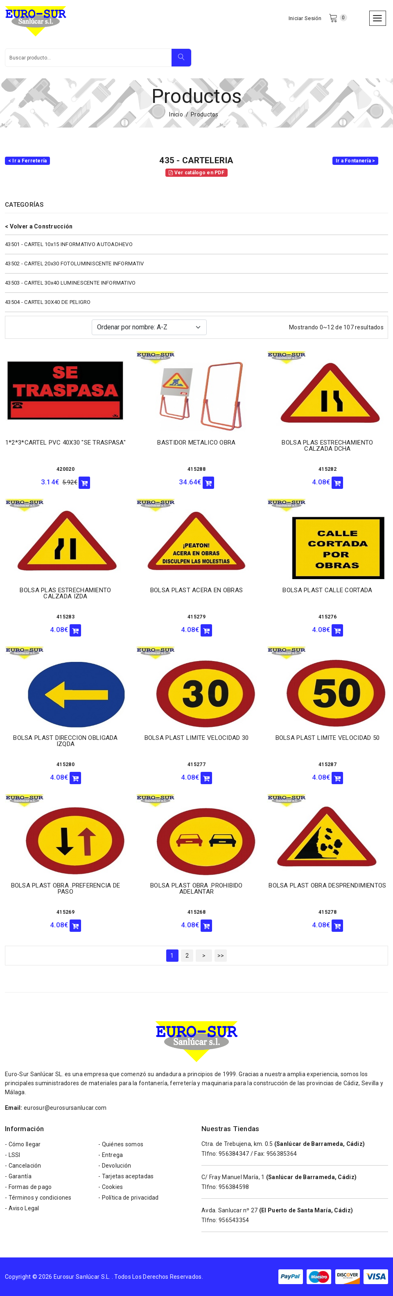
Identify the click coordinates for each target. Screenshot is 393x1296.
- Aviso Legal (22, 1208)
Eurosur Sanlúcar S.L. (82, 1276)
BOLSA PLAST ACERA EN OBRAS (196, 590)
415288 (196, 469)
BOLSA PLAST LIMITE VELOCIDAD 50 (328, 738)
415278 (327, 912)
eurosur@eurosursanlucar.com (65, 1107)
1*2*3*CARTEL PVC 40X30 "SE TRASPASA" (65, 442)
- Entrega (110, 1155)
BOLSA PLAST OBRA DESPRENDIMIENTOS (327, 885)
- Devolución (114, 1165)
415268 (196, 912)
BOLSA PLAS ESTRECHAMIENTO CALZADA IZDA (65, 593)
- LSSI (12, 1155)
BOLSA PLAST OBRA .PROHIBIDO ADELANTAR (196, 888)
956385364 (282, 1153)
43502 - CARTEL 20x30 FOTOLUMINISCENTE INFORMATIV (74, 263)
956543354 (234, 1220)
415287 (327, 764)
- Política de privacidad (128, 1197)
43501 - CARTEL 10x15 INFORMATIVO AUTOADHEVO (69, 244)
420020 (65, 469)
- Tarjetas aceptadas (126, 1176)
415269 (65, 912)
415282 (327, 469)
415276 (327, 617)
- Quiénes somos (120, 1144)
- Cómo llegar (23, 1144)
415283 (65, 617)
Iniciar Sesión (305, 18)
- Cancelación (23, 1165)
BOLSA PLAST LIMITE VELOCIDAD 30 (197, 738)
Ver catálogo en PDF (196, 173)
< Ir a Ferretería (27, 161)
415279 (196, 617)
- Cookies (110, 1187)
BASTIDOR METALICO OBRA (196, 442)
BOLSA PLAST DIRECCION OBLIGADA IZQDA (65, 741)
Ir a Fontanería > (355, 161)
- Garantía (18, 1176)
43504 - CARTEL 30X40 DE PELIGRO (48, 302)
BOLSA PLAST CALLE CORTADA (327, 590)
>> (220, 955)
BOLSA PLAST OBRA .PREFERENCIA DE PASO (65, 888)
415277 (196, 764)
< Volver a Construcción (38, 226)
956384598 (234, 1187)
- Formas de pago (28, 1187)
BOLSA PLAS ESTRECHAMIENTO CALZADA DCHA (327, 445)
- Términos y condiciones (38, 1197)
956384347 (234, 1153)
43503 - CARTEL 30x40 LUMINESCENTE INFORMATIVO (70, 283)
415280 (65, 764)
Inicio (176, 114)
